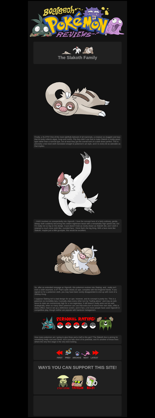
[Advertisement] (73, 403)
